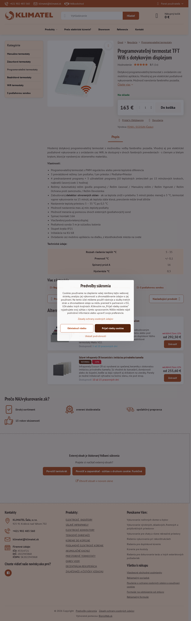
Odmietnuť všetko (76, 328)
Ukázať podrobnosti (95, 336)
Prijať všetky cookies (113, 328)
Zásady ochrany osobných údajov (95, 318)
